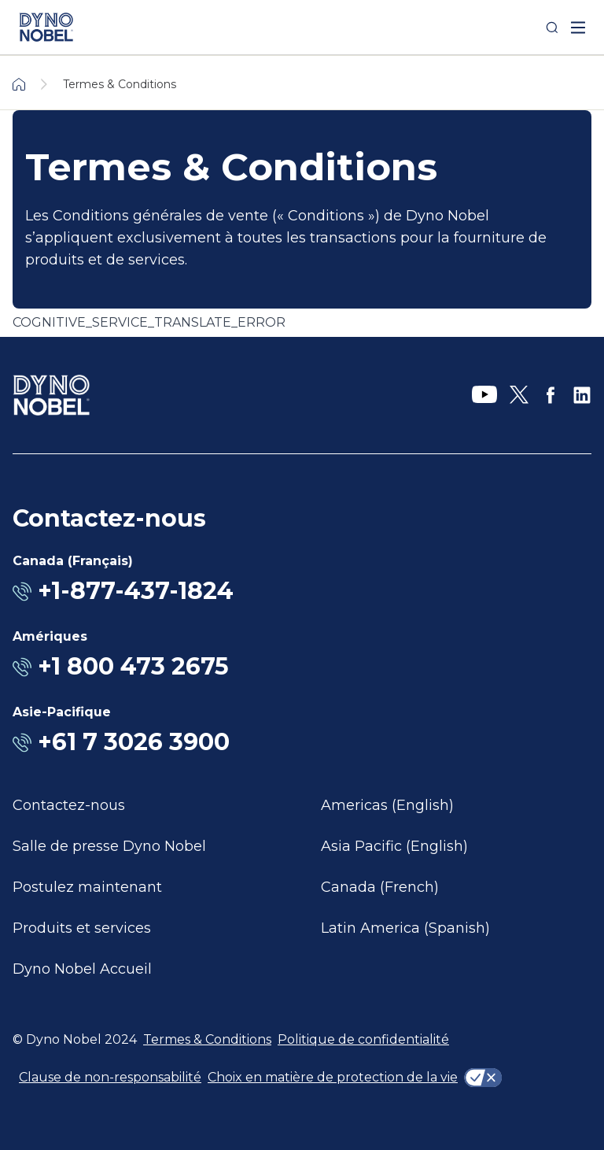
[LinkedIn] (582, 395)
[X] (519, 395)
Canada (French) (380, 887)
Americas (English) (387, 805)
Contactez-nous (69, 805)
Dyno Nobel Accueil (82, 969)
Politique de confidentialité (363, 1039)
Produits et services (82, 928)
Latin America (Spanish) (405, 928)
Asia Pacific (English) (394, 846)
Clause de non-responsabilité (110, 1077)
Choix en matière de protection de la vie (333, 1077)
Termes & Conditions (207, 1039)
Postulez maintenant (87, 887)
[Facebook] (550, 395)
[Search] (552, 27)
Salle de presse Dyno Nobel (109, 846)
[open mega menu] (578, 27)
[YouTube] (484, 395)
